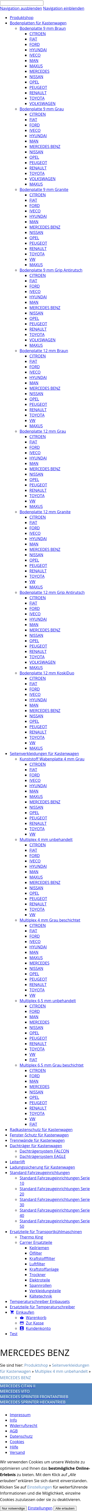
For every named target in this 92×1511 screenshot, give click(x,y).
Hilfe (14, 1447)
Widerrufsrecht (23, 1425)
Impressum (20, 1414)
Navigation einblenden (63, 8)
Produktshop (36, 1365)
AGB (14, 1431)
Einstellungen (39, 1487)
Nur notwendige (13, 1508)
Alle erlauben (65, 1508)
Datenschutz (21, 1436)
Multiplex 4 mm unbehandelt (61, 1371)
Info (13, 1420)
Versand (17, 1452)
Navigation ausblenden (21, 8)
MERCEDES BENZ (15, 1377)
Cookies (17, 1441)
